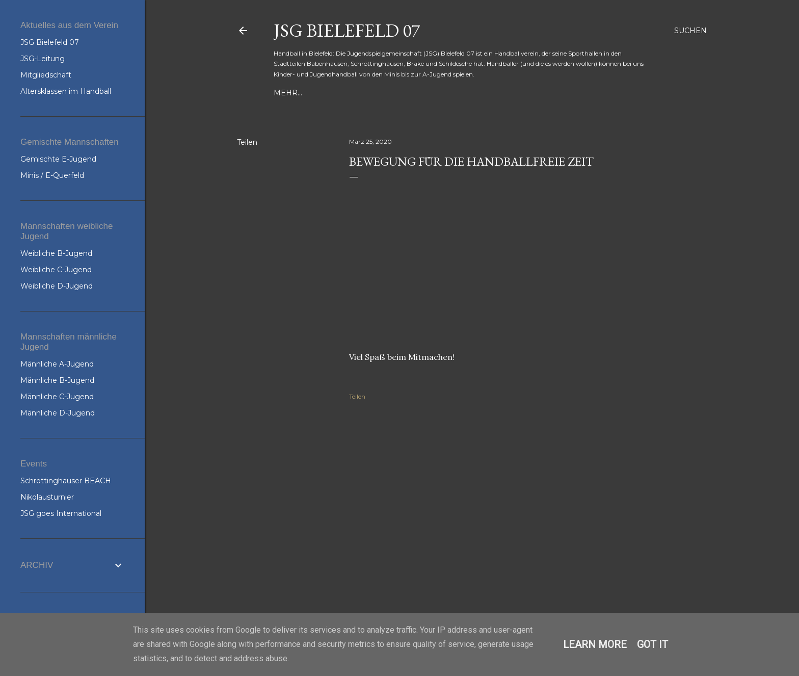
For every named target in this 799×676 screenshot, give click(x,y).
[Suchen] (690, 30)
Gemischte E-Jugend (58, 159)
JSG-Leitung (42, 58)
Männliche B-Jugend (57, 380)
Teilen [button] (247, 142)
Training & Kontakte (317, 92)
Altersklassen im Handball (65, 91)
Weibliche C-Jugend (56, 269)
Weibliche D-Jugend (56, 286)
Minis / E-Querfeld (52, 175)
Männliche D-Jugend (57, 413)
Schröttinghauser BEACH (65, 480)
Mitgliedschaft (45, 75)
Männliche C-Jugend (57, 396)
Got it (652, 644)
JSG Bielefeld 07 (347, 30)
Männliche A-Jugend (57, 364)
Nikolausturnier (47, 497)
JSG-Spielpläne (475, 92)
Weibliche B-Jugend (56, 253)
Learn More (595, 644)
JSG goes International (60, 513)
